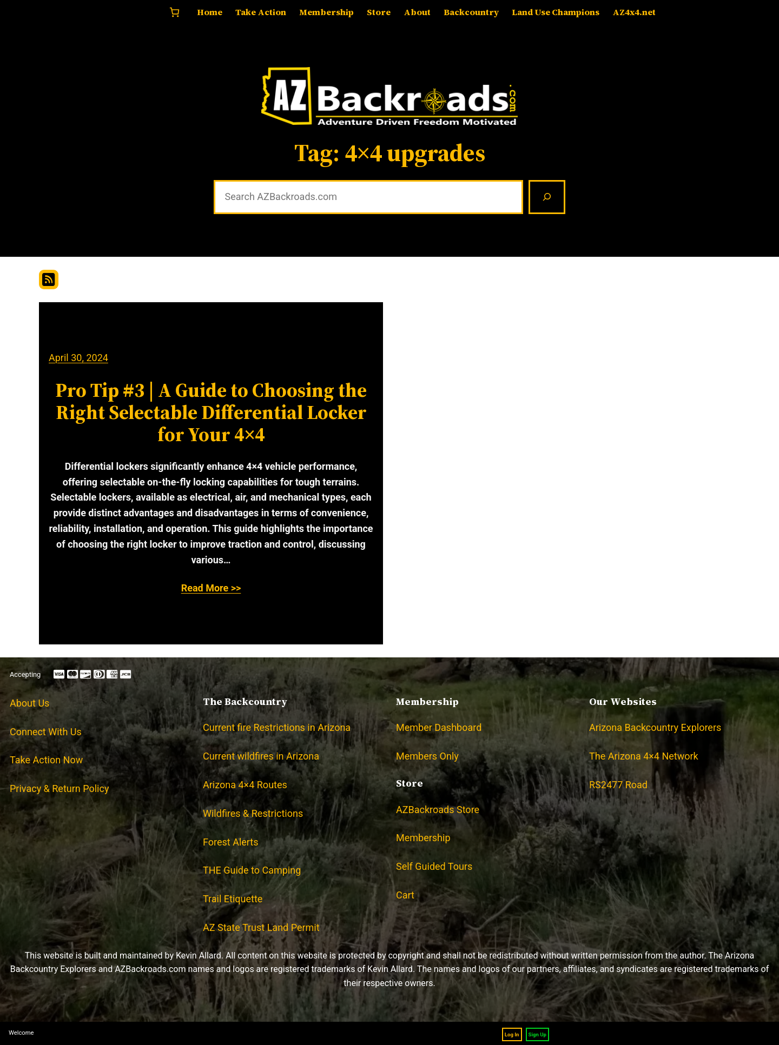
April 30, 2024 (78, 357)
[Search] (547, 197)
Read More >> (211, 588)
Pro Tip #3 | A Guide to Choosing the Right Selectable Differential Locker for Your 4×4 (211, 412)
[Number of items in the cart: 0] (174, 12)
